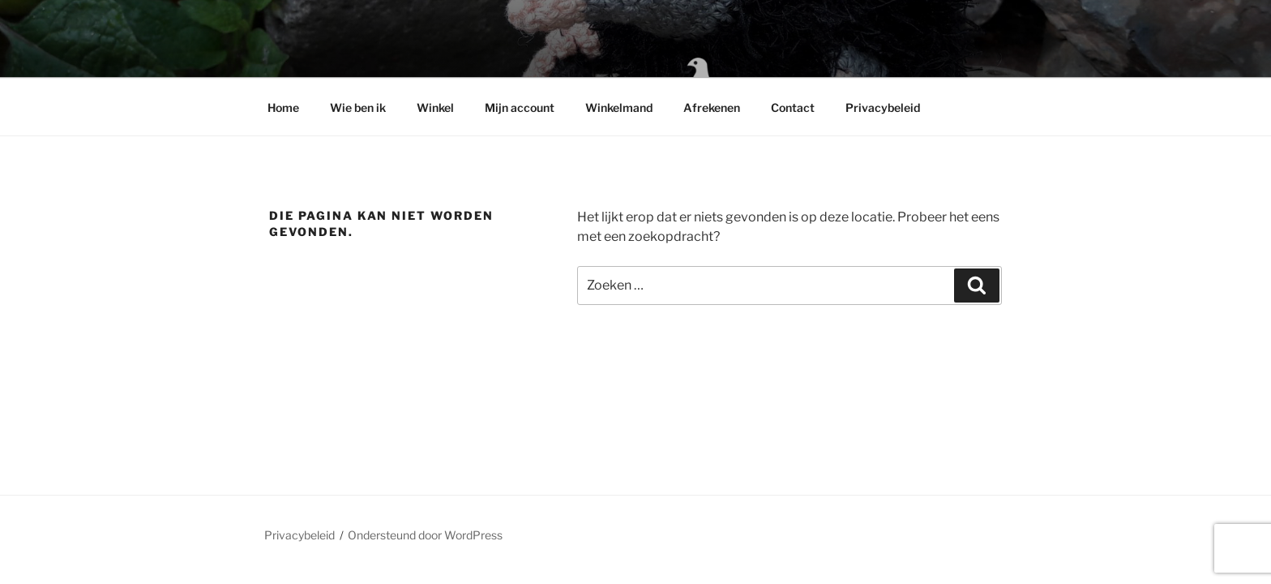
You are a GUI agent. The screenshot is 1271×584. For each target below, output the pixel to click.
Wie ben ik (358, 107)
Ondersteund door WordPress (425, 535)
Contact (793, 107)
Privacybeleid (882, 107)
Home (283, 107)
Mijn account (519, 107)
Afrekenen (711, 107)
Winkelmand (619, 107)
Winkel (435, 107)
